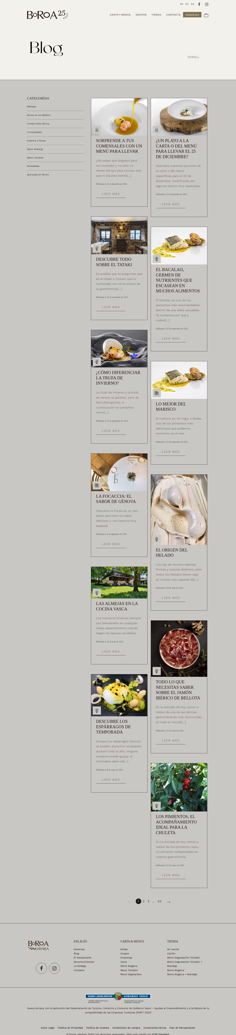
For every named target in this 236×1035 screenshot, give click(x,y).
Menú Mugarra (128, 966)
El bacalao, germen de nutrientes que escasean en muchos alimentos (178, 280)
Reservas (79, 949)
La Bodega (80, 966)
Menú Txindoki (35, 157)
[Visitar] (199, 4)
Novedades (33, 166)
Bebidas (31, 106)
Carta (123, 961)
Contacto (79, 970)
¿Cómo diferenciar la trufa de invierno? (118, 378)
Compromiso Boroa (38, 123)
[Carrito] (206, 14)
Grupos (124, 953)
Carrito (171, 953)
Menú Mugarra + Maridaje (182, 974)
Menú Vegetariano (131, 974)
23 (159, 901)
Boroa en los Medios (38, 115)
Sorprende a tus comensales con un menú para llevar (119, 146)
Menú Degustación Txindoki (183, 957)
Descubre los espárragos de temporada (113, 726)
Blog (76, 953)
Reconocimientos (84, 961)
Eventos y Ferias (36, 140)
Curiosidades (34, 132)
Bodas (124, 949)
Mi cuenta (173, 949)
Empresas (126, 957)
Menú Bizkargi (35, 149)
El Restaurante (82, 957)
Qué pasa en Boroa (38, 174)
